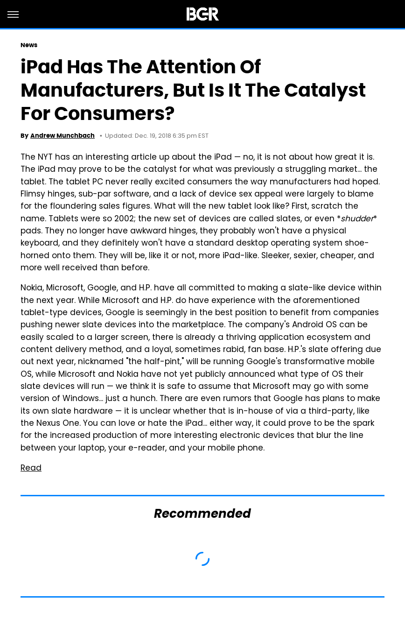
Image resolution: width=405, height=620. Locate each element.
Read (31, 468)
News (29, 45)
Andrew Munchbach (62, 136)
